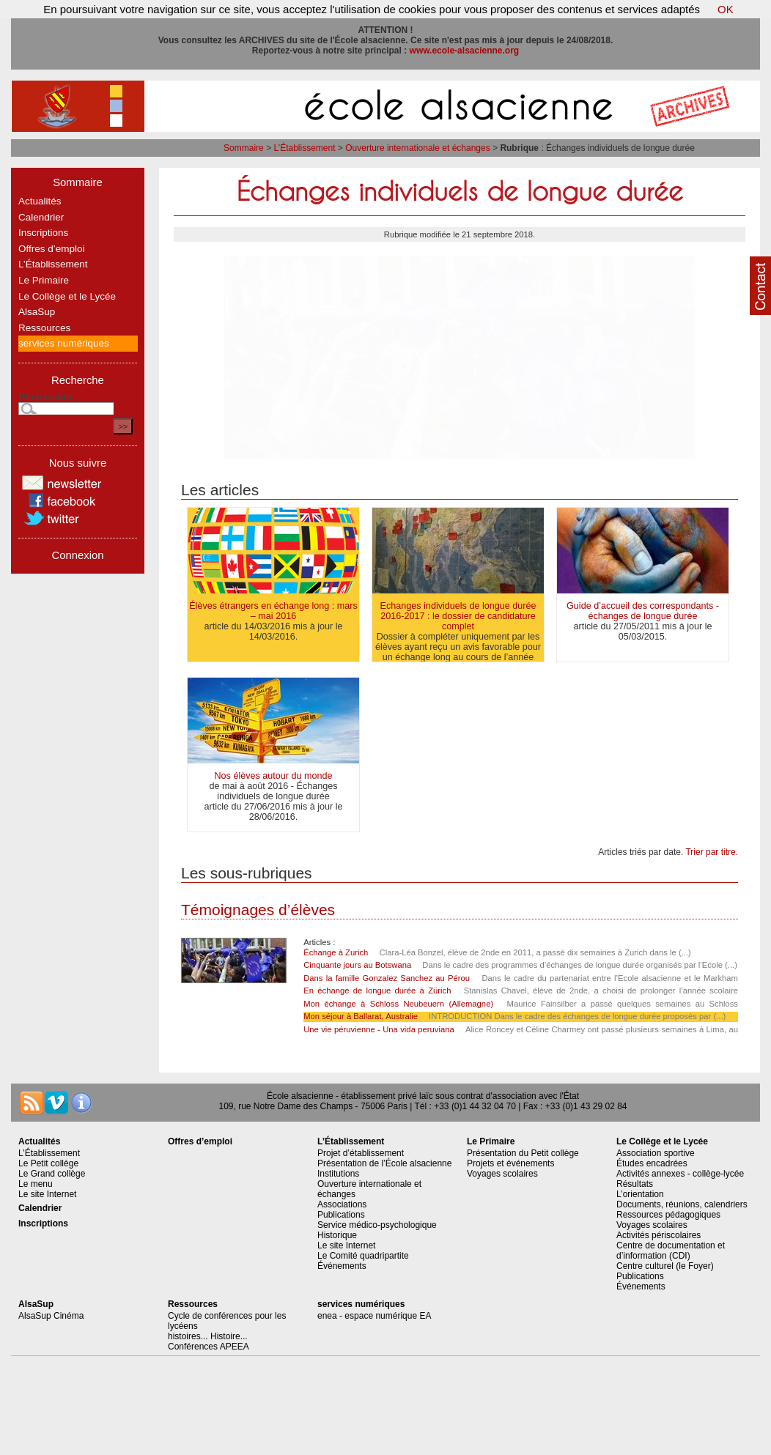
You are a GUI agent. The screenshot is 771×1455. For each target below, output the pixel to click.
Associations (341, 1204)
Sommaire (244, 148)
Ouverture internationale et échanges (417, 148)
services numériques (63, 343)
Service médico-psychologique (377, 1225)
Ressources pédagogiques (668, 1215)
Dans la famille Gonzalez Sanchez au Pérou (386, 978)
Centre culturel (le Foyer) (665, 1266)
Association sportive (655, 1153)
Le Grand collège (51, 1174)
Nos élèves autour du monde (273, 776)
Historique (337, 1235)
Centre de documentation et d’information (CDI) (670, 1250)
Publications (341, 1215)
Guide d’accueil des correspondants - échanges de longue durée (643, 611)
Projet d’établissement (360, 1153)
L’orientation (640, 1194)
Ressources (44, 327)
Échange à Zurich (335, 952)
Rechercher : (48, 396)
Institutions (338, 1174)
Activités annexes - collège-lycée (680, 1174)
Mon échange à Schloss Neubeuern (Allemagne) (398, 1003)
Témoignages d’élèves (258, 909)
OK (725, 9)
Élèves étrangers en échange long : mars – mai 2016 (273, 611)
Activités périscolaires (658, 1235)
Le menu (35, 1184)
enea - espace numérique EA (374, 1316)
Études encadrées (651, 1163)
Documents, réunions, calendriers (682, 1204)
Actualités (40, 201)
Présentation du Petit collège (523, 1153)
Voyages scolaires (502, 1174)
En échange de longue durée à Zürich (379, 990)
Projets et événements (510, 1163)
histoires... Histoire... (208, 1336)
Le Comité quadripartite (363, 1256)
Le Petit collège (48, 1163)
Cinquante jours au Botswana (357, 964)
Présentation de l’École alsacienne (384, 1163)
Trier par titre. (711, 852)
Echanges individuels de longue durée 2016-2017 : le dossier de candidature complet (458, 616)
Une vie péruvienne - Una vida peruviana (378, 1029)
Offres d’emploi (51, 248)
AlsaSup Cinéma (51, 1316)
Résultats (634, 1184)
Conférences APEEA (208, 1346)
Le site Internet (47, 1194)
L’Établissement (304, 148)
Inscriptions (43, 232)
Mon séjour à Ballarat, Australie (360, 1016)
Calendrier (41, 217)
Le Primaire (43, 280)
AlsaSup (36, 311)
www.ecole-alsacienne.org (465, 50)
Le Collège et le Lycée (67, 296)
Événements (341, 1266)
